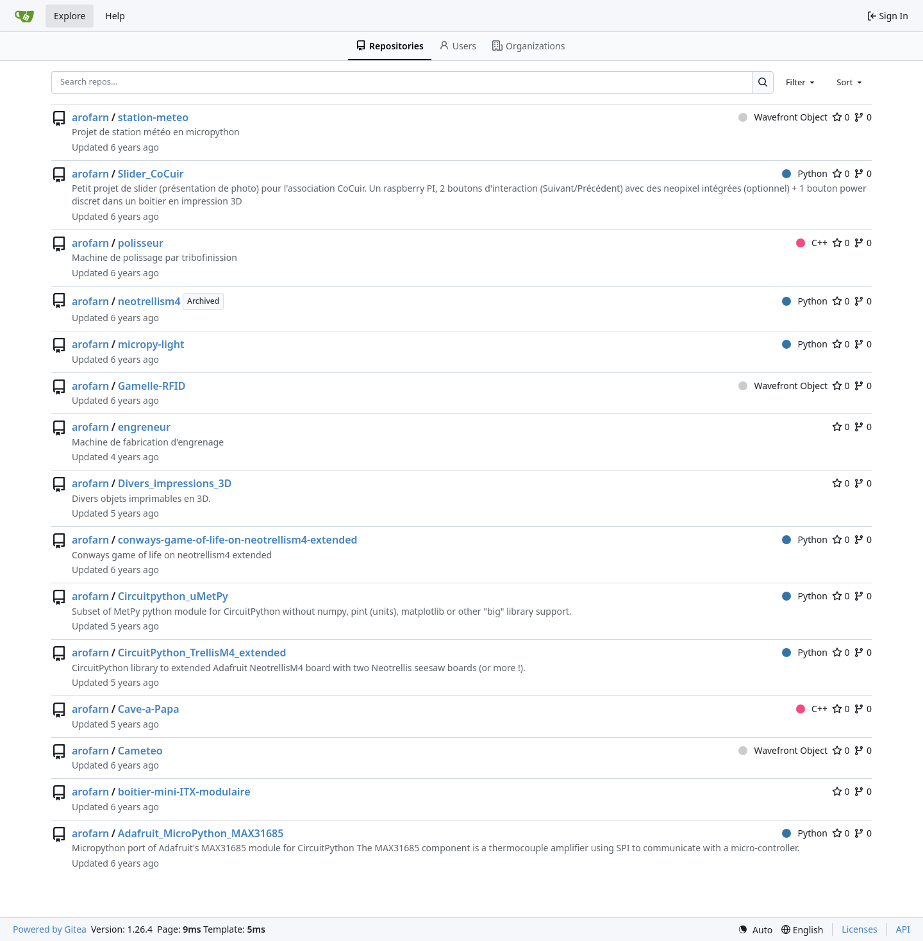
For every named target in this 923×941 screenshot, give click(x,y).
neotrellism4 (149, 301)
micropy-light (151, 344)
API (903, 929)
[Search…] (763, 82)
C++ (811, 243)
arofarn (90, 117)
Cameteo (140, 750)
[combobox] (801, 82)
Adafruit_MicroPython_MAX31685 (201, 833)
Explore (69, 16)
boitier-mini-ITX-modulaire (184, 791)
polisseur (140, 243)
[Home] (24, 16)
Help (115, 16)
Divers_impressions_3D (175, 483)
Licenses (859, 929)
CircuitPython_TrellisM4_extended (202, 652)
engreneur (144, 427)
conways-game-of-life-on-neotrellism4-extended (238, 539)
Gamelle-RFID (152, 385)
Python (804, 173)
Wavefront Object (782, 117)
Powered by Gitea (50, 929)
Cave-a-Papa (148, 709)
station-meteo (153, 117)
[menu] (755, 930)
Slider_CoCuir (151, 173)
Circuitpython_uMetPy (173, 596)
